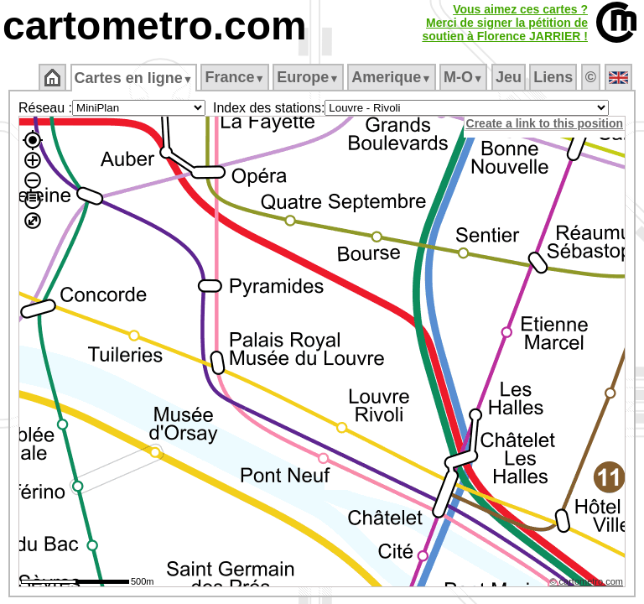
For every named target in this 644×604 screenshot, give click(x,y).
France (236, 77)
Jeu (509, 77)
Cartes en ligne (134, 78)
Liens (554, 77)
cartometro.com (155, 25)
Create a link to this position (545, 123)
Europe (309, 77)
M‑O (465, 77)
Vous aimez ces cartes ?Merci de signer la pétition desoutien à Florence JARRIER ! (505, 23)
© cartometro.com (588, 584)
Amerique (393, 77)
